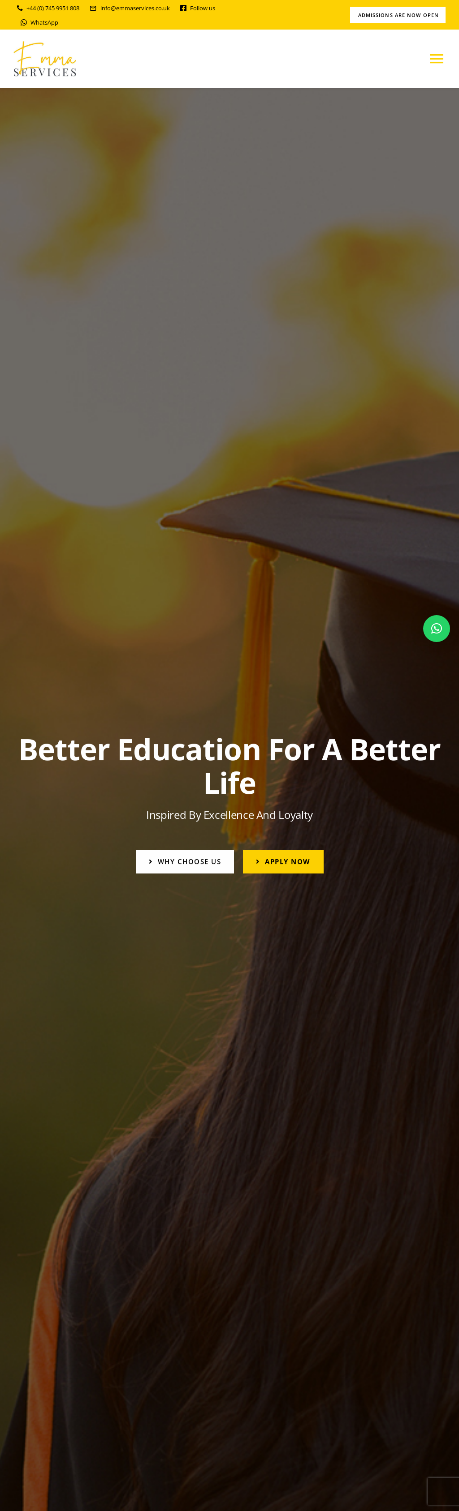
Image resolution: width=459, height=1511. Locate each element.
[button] (436, 628)
